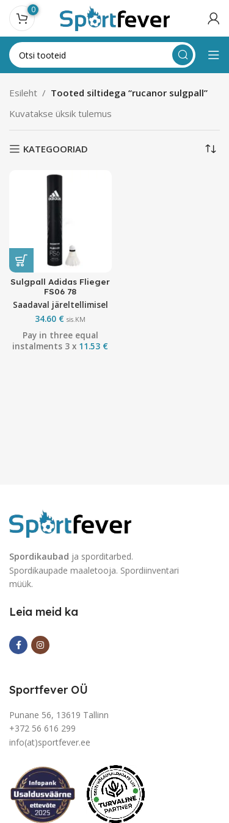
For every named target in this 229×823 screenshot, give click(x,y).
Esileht (23, 93)
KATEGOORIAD (55, 148)
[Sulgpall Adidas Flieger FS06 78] (60, 221)
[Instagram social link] (40, 645)
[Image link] (70, 522)
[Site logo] (115, 17)
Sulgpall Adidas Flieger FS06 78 (60, 286)
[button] (21, 260)
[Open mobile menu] (214, 55)
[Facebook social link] (18, 645)
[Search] (102, 55)
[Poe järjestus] (211, 149)
